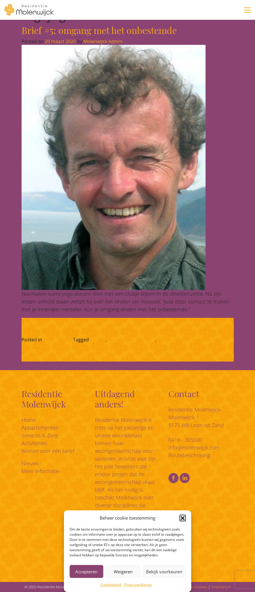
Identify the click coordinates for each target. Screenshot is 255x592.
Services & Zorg (40, 435)
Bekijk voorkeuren (164, 571)
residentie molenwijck (131, 340)
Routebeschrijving (189, 455)
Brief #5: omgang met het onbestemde (99, 30)
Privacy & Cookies (192, 586)
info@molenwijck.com (194, 447)
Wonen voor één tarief (48, 450)
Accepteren (86, 571)
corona (98, 340)
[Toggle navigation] (247, 10)
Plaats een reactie (189, 340)
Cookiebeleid (111, 584)
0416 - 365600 (185, 439)
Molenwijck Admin (102, 41)
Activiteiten (34, 443)
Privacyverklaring (138, 584)
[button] (182, 518)
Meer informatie (41, 471)
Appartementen (40, 427)
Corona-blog (56, 340)
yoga (162, 340)
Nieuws (30, 463)
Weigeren (123, 571)
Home (29, 419)
